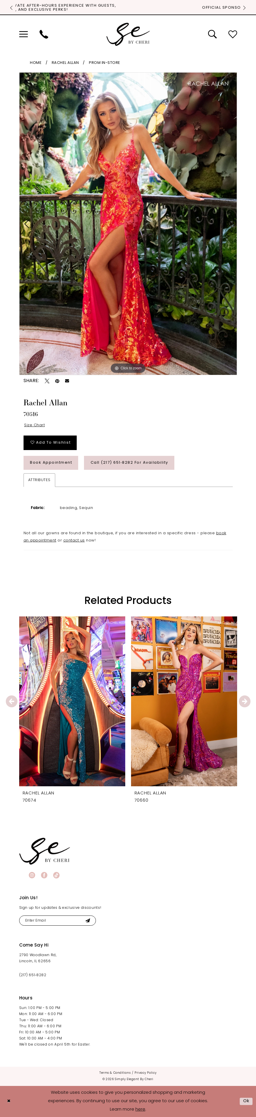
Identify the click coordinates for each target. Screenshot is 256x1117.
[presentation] (72, 701)
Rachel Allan (65, 63)
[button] (23, 34)
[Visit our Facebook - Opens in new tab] (44, 875)
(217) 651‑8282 (32, 975)
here (140, 1109)
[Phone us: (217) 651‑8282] (44, 34)
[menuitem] (23, 34)
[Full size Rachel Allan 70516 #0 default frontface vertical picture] (128, 224)
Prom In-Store (104, 63)
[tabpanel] (128, 224)
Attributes (39, 480)
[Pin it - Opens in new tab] (57, 381)
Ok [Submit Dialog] (246, 1101)
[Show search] (212, 34)
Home (36, 63)
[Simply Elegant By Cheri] (128, 34)
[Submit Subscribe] (88, 920)
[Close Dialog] (8, 1101)
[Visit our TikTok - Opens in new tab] (56, 875)
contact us (74, 540)
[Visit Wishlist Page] (233, 34)
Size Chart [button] (34, 425)
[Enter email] (57, 920)
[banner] (44, 851)
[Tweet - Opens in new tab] (47, 381)
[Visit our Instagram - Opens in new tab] (32, 875)
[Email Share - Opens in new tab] (67, 381)
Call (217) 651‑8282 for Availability (129, 463)
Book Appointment (51, 463)
